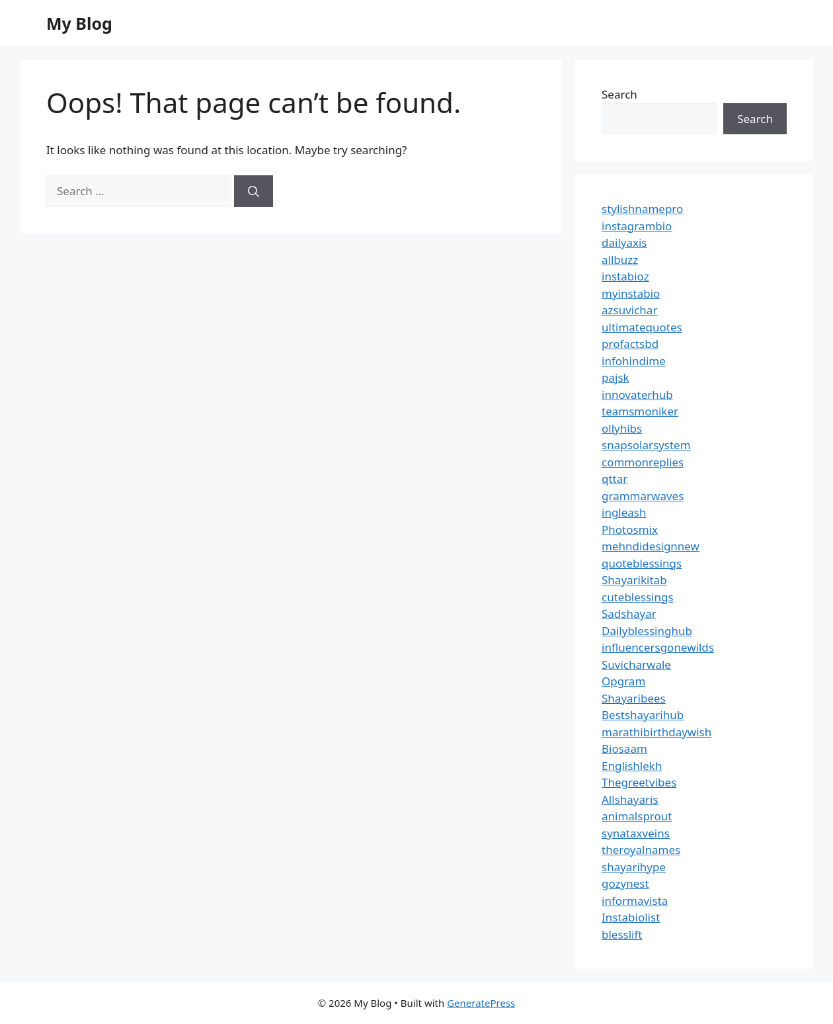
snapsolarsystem (646, 444)
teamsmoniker (640, 411)
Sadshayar (629, 613)
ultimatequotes (642, 327)
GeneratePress (481, 1002)
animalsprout (637, 816)
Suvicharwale (636, 664)
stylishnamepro (642, 208)
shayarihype (634, 867)
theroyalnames (641, 849)
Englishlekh (632, 765)
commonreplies (643, 462)
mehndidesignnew (650, 546)
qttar (614, 478)
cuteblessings (638, 597)
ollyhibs (622, 428)
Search (619, 94)
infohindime (634, 360)
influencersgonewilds (658, 647)
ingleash (624, 512)
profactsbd (630, 343)
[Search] (253, 191)
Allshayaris (630, 799)
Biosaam (624, 748)
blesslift (622, 934)
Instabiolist (631, 917)
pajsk (615, 377)
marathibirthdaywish (656, 732)
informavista (635, 900)
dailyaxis (624, 242)
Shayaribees (634, 698)
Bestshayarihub (643, 714)
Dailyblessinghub (647, 630)
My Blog (79, 23)
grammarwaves (643, 495)
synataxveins (636, 833)
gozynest (625, 883)
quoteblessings (642, 563)
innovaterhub (637, 394)
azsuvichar (629, 310)
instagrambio (637, 226)
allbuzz (620, 259)
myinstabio (631, 293)
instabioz (625, 276)
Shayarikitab (634, 579)
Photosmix (630, 529)
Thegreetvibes (639, 782)
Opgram (623, 681)
